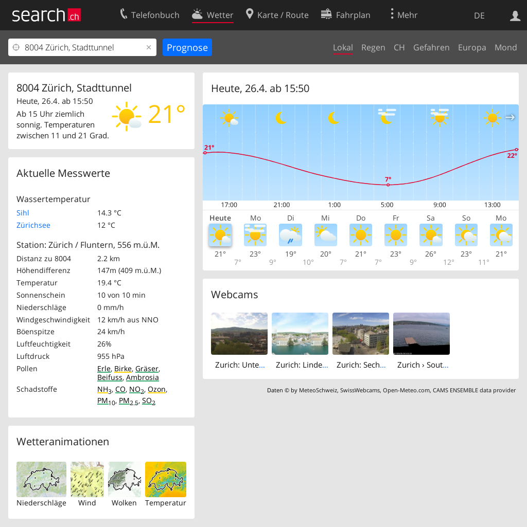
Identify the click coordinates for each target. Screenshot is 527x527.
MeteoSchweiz (318, 390)
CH (399, 47)
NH (104, 389)
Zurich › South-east (430, 364)
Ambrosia (142, 377)
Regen (373, 47)
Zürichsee (33, 225)
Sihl (22, 212)
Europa (472, 47)
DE (479, 15)
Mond (506, 47)
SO (148, 400)
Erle (104, 368)
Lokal (343, 47)
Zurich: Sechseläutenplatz (382, 364)
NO (136, 389)
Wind (87, 502)
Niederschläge (41, 502)
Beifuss (109, 377)
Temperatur (165, 502)
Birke (123, 368)
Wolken (124, 502)
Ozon (157, 389)
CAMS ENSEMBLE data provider (474, 390)
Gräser (147, 368)
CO (120, 389)
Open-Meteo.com (406, 390)
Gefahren (431, 47)
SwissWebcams (360, 390)
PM (106, 400)
